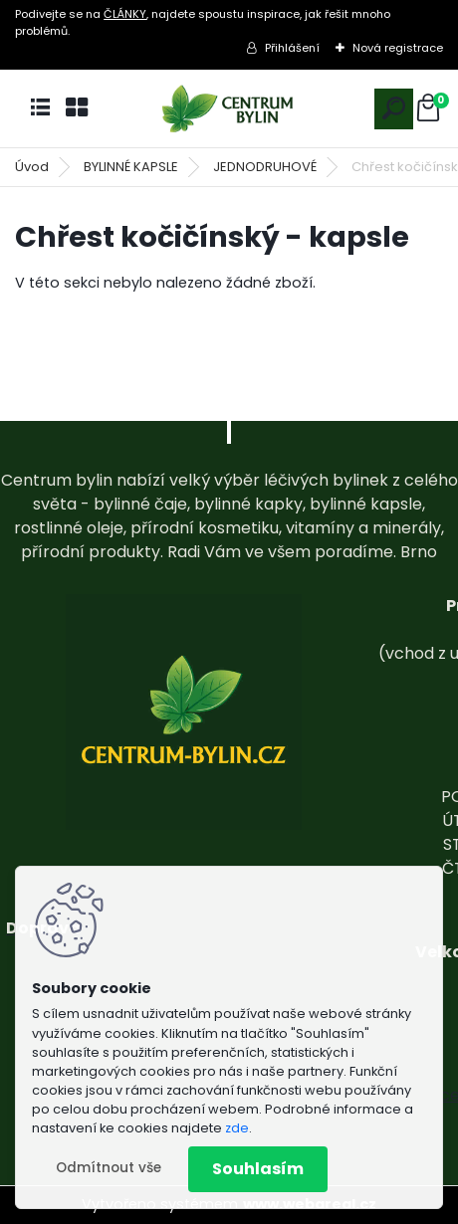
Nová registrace (397, 48)
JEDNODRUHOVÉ (265, 166)
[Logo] (229, 109)
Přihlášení (292, 48)
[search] (393, 108)
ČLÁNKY (125, 14)
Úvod (32, 166)
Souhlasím (258, 1168)
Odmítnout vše (108, 1167)
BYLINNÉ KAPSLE (131, 166)
